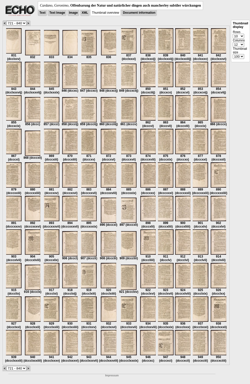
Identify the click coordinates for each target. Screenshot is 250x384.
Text (42, 12)
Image (73, 12)
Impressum (112, 375)
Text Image (57, 12)
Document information (139, 12)
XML (85, 12)
